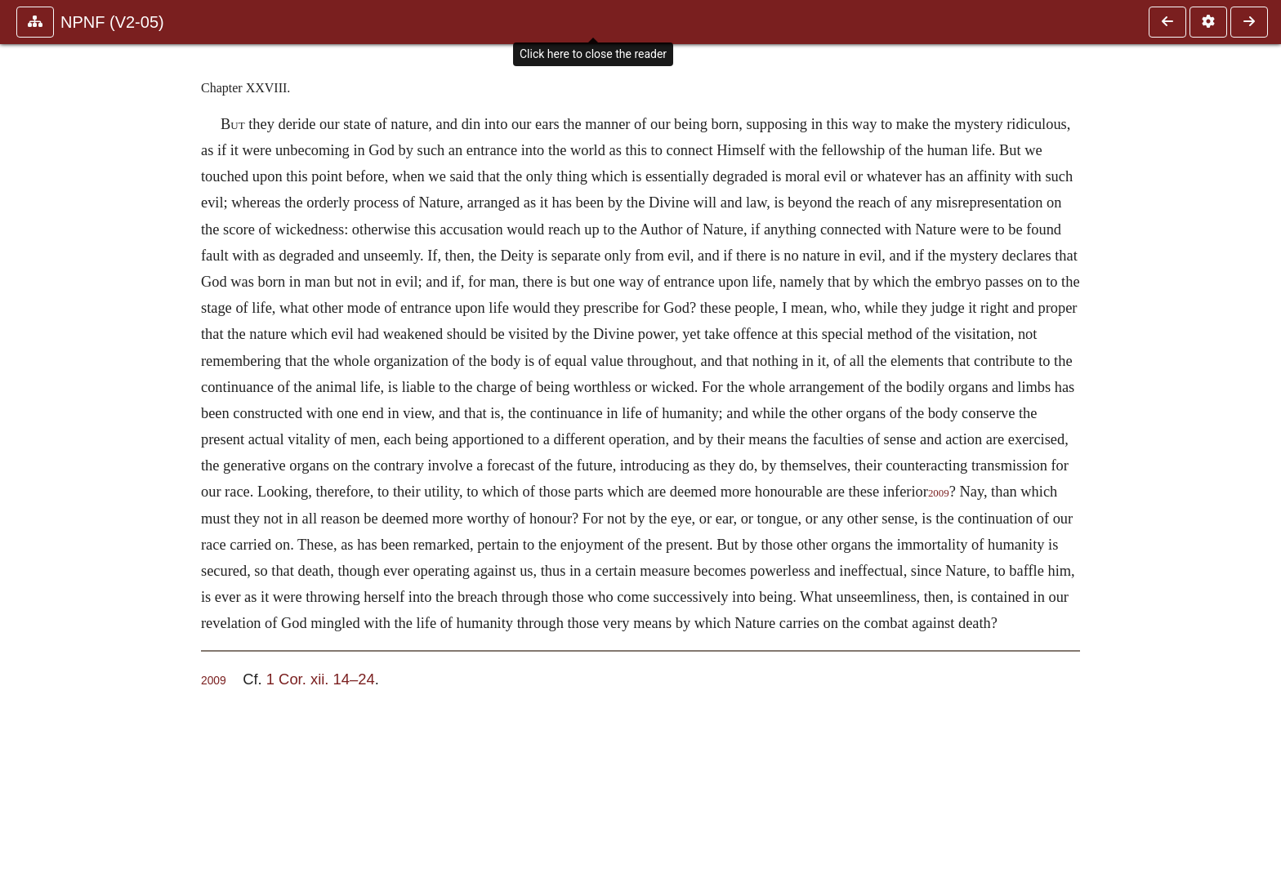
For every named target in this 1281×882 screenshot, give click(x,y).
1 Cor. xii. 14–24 (320, 679)
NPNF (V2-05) (112, 22)
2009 (938, 493)
